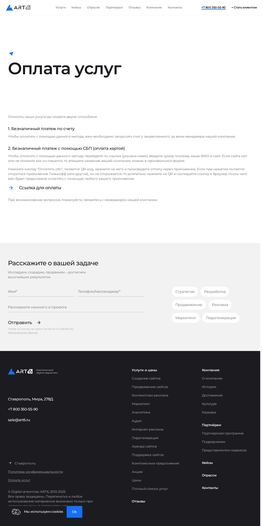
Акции (137, 472)
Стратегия (185, 291)
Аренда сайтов (144, 446)
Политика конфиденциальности (35, 472)
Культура (209, 404)
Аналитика (141, 412)
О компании (212, 378)
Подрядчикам (213, 442)
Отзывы (134, 7)
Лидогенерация (221, 318)
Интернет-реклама (147, 429)
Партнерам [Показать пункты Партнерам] (114, 7)
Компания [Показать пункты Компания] (154, 7)
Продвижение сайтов (150, 387)
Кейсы (76, 7)
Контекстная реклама (150, 395)
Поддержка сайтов (148, 455)
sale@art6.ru (19, 420)
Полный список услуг (150, 489)
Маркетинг (185, 318)
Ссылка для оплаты (40, 187)
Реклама (220, 305)
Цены (136, 480)
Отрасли (93, 7)
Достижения (212, 395)
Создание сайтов (146, 378)
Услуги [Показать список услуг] (61, 7)
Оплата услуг (19, 480)
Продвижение (188, 305)
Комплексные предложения (155, 463)
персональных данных (23, 332)
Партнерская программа (223, 433)
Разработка (215, 291)
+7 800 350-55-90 (213, 7)
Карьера (209, 412)
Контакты (175, 7)
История (209, 387)
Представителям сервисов (224, 450)
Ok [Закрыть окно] (74, 512)
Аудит (137, 421)
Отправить (20, 322)
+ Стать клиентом (244, 7)
